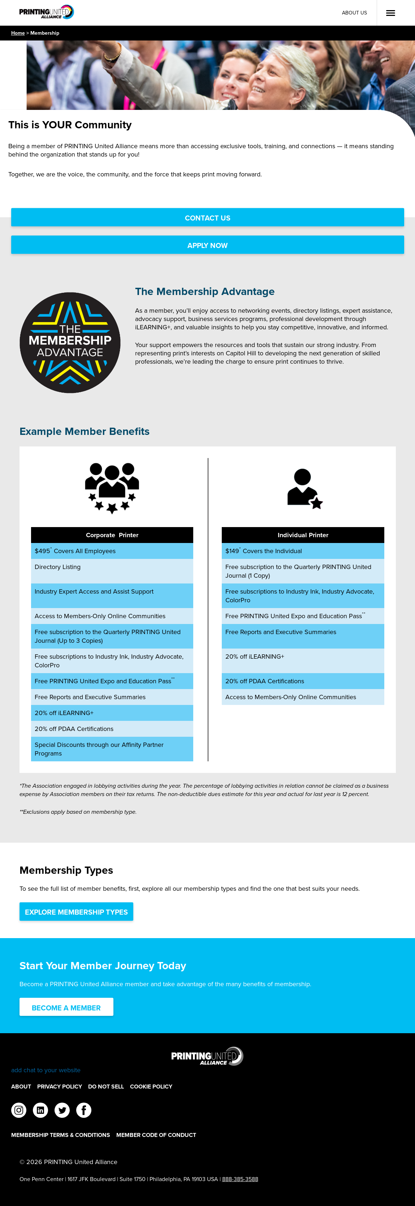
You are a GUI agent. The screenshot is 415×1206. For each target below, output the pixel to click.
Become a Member (66, 1007)
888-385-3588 (240, 1179)
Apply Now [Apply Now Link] (207, 245)
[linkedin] (40, 1111)
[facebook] (83, 1111)
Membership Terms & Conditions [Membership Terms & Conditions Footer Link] (60, 1135)
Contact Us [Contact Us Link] (207, 218)
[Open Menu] (390, 13)
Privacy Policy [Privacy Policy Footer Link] (59, 1086)
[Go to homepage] (207, 1060)
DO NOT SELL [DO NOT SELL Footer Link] (106, 1086)
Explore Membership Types (76, 912)
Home (18, 33)
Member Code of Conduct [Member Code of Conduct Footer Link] (156, 1135)
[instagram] (18, 1111)
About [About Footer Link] (21, 1086)
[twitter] (62, 1111)
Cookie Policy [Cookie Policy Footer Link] (151, 1086)
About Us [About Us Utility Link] (354, 13)
